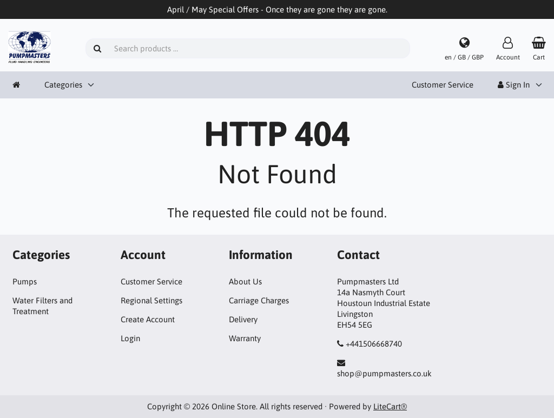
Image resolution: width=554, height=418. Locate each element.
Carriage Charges (259, 300)
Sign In (514, 84)
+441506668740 (374, 343)
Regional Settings (151, 300)
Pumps (24, 281)
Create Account (148, 319)
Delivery (243, 319)
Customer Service (442, 84)
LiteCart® (390, 406)
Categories (63, 84)
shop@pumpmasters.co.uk (384, 373)
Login (130, 338)
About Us (245, 281)
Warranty (245, 338)
